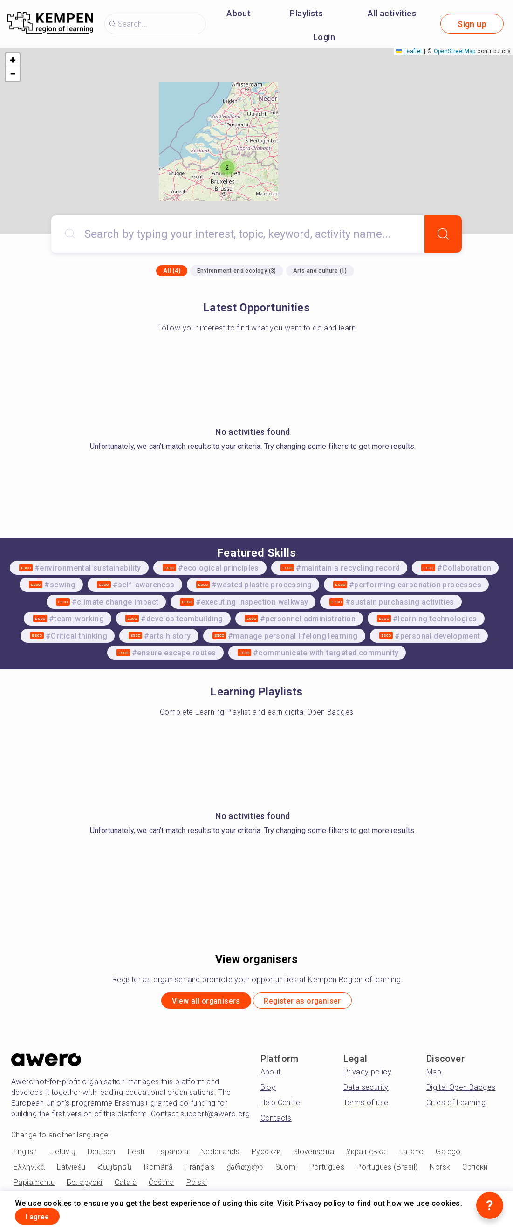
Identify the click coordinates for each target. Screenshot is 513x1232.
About (238, 13)
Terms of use (366, 1105)
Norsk (440, 1170)
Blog (268, 1090)
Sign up (472, 24)
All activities (392, 13)
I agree (45, 1215)
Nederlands (219, 1154)
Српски (474, 1170)
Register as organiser (312, 1002)
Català (126, 1185)
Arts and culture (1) (320, 271)
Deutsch (102, 1154)
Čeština (161, 1185)
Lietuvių (62, 1154)
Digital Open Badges (461, 1090)
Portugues (327, 1170)
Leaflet (409, 51)
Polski (196, 1185)
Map (433, 1075)
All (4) (171, 271)
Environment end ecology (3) (236, 271)
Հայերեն (114, 1170)
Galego (448, 1154)
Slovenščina (313, 1154)
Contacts (276, 1121)
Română (158, 1170)
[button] (227, 167)
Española (172, 1154)
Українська (366, 1154)
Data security (366, 1090)
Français (200, 1170)
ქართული (245, 1170)
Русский (266, 1154)
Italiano (411, 1154)
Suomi (286, 1170)
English (25, 1154)
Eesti (136, 1154)
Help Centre (280, 1105)
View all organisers (196, 1002)
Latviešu (71, 1170)
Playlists (306, 13)
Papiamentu (34, 1185)
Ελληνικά (29, 1170)
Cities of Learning (456, 1105)
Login (324, 37)
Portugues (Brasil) (386, 1170)
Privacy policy (367, 1075)
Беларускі (85, 1185)
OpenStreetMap (455, 51)
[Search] (443, 234)
